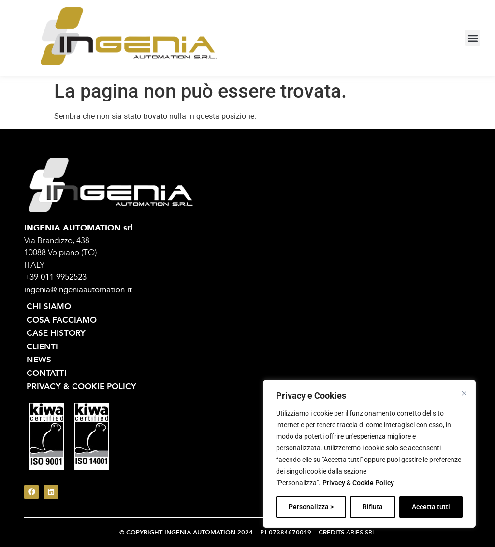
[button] (472, 38)
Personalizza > (311, 507)
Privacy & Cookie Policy (358, 483)
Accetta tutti (431, 507)
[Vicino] (464, 393)
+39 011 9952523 (55, 277)
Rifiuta (373, 507)
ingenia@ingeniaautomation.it (78, 290)
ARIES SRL (361, 532)
